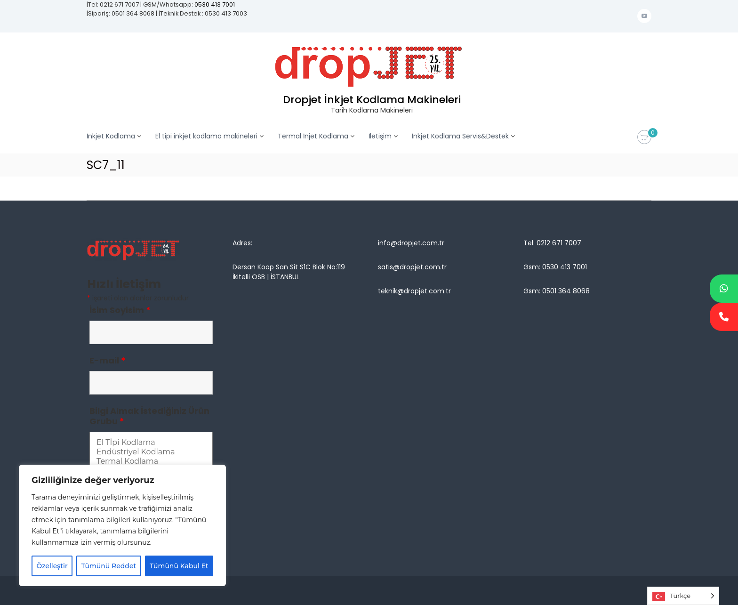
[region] (122, 525)
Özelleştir (51, 566)
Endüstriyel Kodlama (151, 452)
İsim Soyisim (120, 310)
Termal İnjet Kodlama (313, 136)
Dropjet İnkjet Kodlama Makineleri (372, 99)
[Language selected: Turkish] (683, 596)
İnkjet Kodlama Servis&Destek (460, 136)
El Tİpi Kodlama (151, 442)
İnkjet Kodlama (111, 136)
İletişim (380, 136)
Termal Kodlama (151, 461)
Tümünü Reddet (108, 566)
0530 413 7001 (214, 4)
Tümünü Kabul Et (179, 566)
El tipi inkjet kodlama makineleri (206, 136)
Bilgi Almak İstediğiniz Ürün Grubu (149, 416)
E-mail (107, 360)
